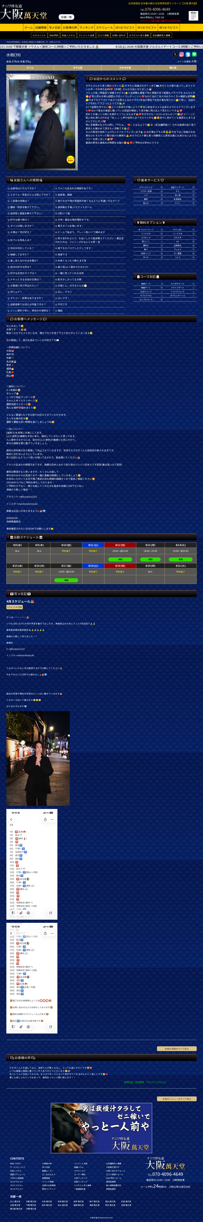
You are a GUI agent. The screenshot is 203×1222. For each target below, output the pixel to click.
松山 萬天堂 (63, 1205)
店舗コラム (79, 1167)
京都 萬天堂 (31, 1201)
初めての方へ (16, 1163)
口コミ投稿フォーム (114, 1174)
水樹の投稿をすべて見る (177, 1048)
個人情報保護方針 (113, 1185)
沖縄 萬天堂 (31, 1208)
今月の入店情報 (16, 1178)
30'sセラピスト (147, 27)
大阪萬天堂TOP (112, 1167)
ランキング (86, 27)
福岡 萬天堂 (79, 1205)
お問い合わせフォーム (115, 1170)
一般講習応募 (79, 1189)
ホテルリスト (39, 35)
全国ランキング (80, 1181)
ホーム (28, 27)
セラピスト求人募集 (139, 35)
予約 (120, 559)
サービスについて (17, 1167)
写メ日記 (54, 27)
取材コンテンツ (49, 1189)
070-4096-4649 (157, 9)
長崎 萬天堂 (94, 1205)
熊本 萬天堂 (110, 1205)
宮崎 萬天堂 (126, 1205)
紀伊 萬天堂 (79, 1201)
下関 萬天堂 (31, 1205)
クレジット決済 (86, 35)
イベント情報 (48, 1181)
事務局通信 (111, 1189)
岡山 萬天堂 (110, 1201)
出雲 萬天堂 (15, 1205)
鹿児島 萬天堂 (16, 1208)
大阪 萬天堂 (47, 1201)
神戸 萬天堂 (94, 1201)
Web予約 (53, 35)
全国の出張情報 (49, 1185)
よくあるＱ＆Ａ (49, 1174)
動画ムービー (48, 1170)
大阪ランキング (80, 1178)
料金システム (68, 35)
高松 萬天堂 (47, 1205)
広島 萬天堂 (126, 1201)
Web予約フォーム (113, 1178)
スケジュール (104, 27)
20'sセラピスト (125, 27)
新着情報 (46, 1178)
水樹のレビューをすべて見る (177, 1098)
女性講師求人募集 (161, 35)
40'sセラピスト (169, 27)
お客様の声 (70, 27)
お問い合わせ (119, 35)
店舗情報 (41, 27)
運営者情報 (111, 1181)
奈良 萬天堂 (63, 1201)
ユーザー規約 (79, 1174)
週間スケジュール (17, 1174)
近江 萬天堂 (15, 1201)
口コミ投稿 (103, 35)
